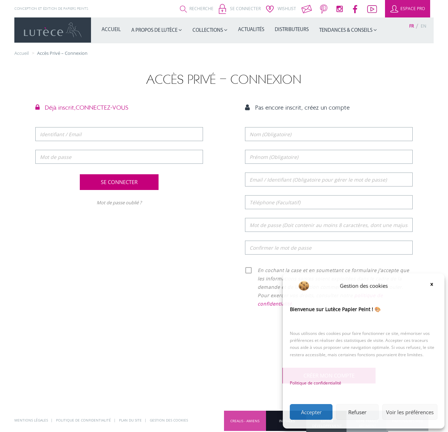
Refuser (357, 412)
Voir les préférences (410, 412)
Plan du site (131, 420)
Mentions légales (31, 420)
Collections (208, 30)
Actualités (251, 29)
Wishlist (281, 9)
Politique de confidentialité (315, 383)
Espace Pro (407, 9)
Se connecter (240, 9)
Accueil (111, 29)
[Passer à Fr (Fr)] (411, 26)
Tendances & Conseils (346, 30)
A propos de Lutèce (154, 30)
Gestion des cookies (169, 420)
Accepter (311, 412)
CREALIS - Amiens (244, 420)
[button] (434, 285)
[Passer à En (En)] (423, 26)
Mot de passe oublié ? (119, 202)
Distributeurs (292, 29)
